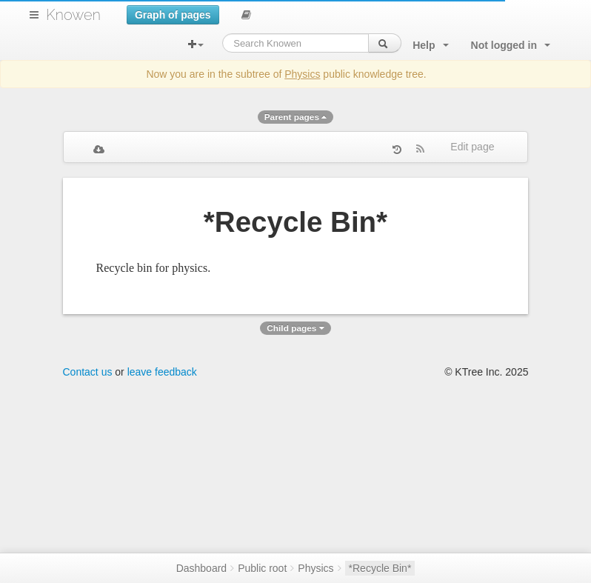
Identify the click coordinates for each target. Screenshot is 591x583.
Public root (262, 568)
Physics (302, 74)
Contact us (88, 372)
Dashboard (201, 568)
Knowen (73, 15)
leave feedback (162, 372)
